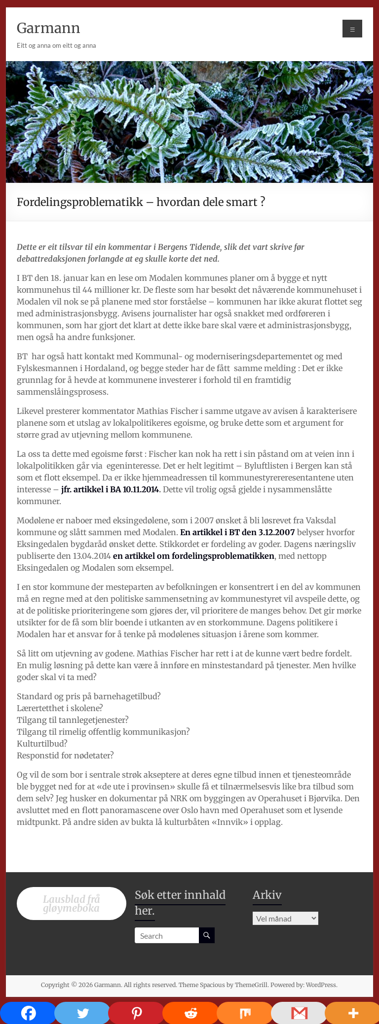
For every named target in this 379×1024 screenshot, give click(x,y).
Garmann (48, 28)
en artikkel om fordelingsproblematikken (193, 556)
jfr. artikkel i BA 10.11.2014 (110, 489)
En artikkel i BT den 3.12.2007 (237, 532)
